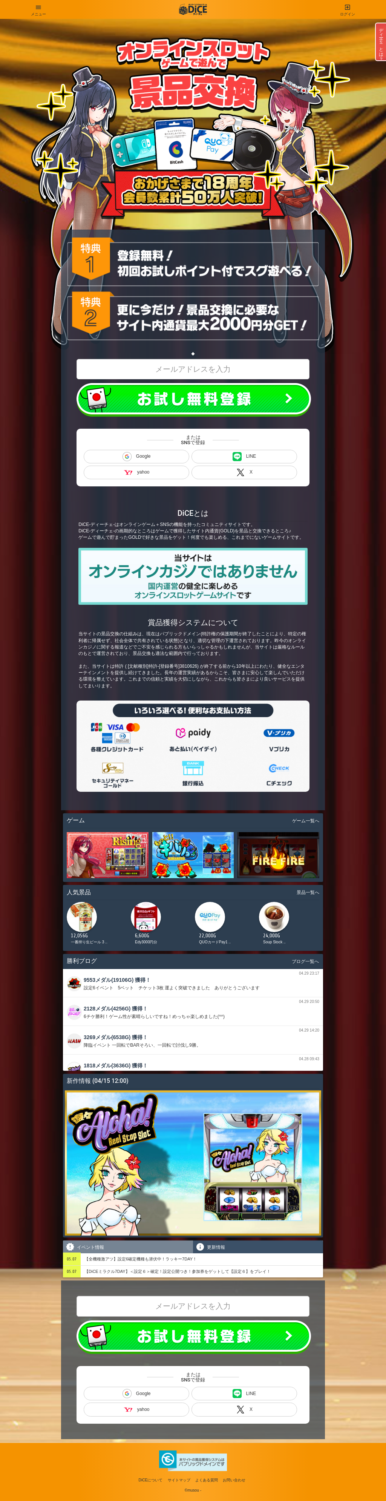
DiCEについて (151, 1480)
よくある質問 (206, 1480)
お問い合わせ (234, 1480)
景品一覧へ (308, 892)
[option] (97, 925)
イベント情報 (84, 1246)
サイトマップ (179, 1480)
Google (137, 456)
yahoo (137, 472)
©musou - (193, 1490)
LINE (244, 456)
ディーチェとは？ (381, 41)
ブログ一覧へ (305, 961)
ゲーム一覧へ (305, 820)
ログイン (347, 8)
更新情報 (210, 1246)
